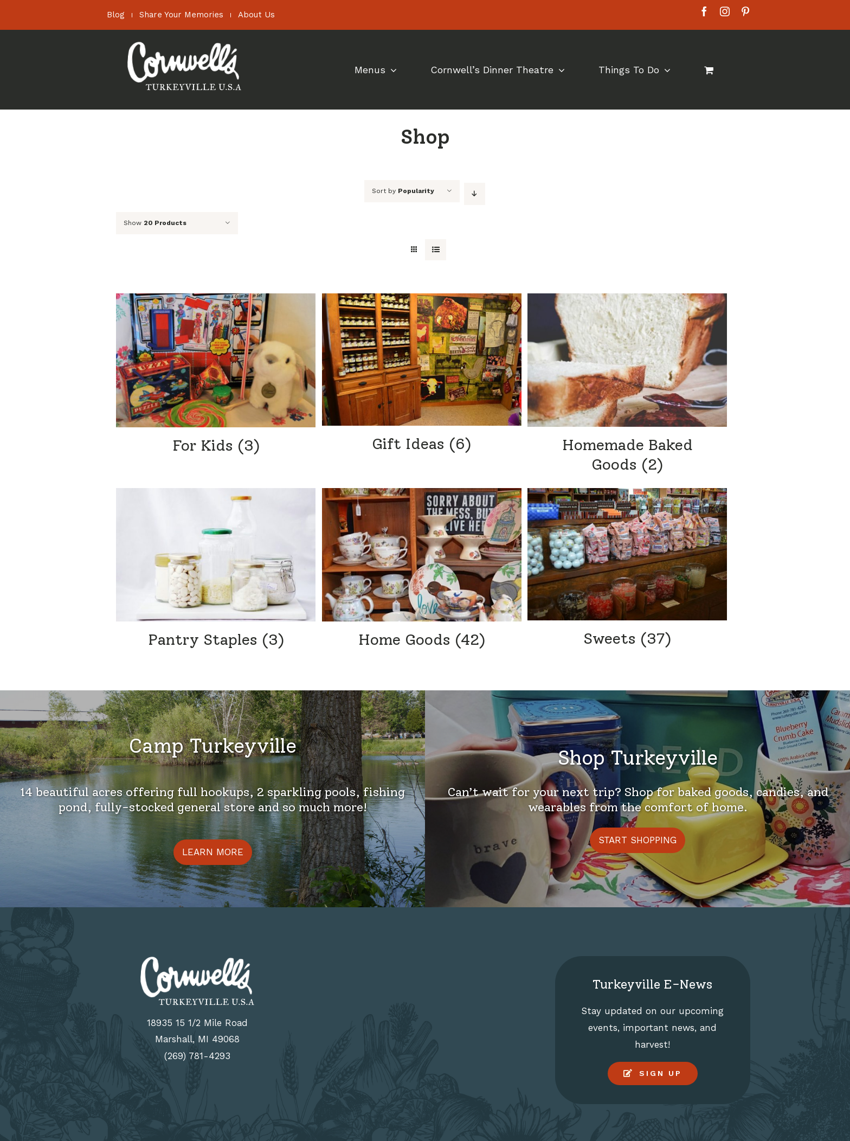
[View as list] (435, 249)
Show (155, 223)
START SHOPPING (637, 840)
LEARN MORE (212, 852)
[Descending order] (474, 194)
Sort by (403, 191)
